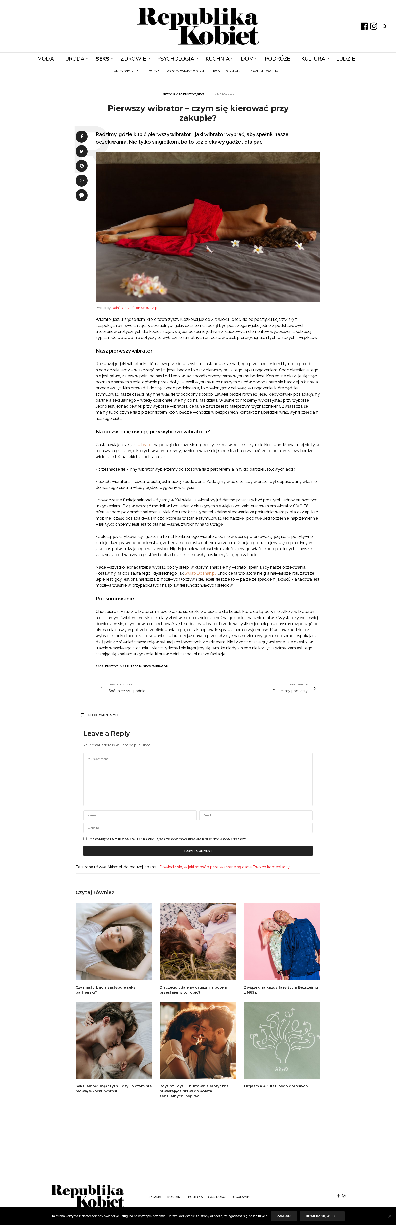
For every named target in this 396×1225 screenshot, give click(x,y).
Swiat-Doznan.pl (200, 573)
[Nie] (389, 1216)
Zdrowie (133, 58)
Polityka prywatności (207, 1197)
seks (147, 666)
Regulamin (241, 1197)
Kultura (313, 58)
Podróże (277, 58)
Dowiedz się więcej (322, 1216)
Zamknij (284, 1216)
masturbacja (131, 666)
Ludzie (345, 58)
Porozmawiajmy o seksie (186, 72)
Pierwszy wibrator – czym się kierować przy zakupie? (198, 113)
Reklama (154, 1197)
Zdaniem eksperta (264, 72)
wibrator (145, 444)
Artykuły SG (172, 94)
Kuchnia (218, 58)
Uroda (74, 58)
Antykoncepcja (126, 72)
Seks (102, 58)
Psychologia (175, 58)
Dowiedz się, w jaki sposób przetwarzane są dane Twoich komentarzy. (224, 867)
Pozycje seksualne (227, 72)
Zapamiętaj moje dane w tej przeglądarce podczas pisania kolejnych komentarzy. (168, 839)
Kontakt (174, 1197)
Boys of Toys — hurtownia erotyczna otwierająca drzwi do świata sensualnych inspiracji (194, 1091)
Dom (247, 58)
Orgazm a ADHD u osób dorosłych (276, 1086)
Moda (45, 58)
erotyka (111, 666)
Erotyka (152, 72)
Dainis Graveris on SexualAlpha (136, 308)
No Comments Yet (100, 715)
